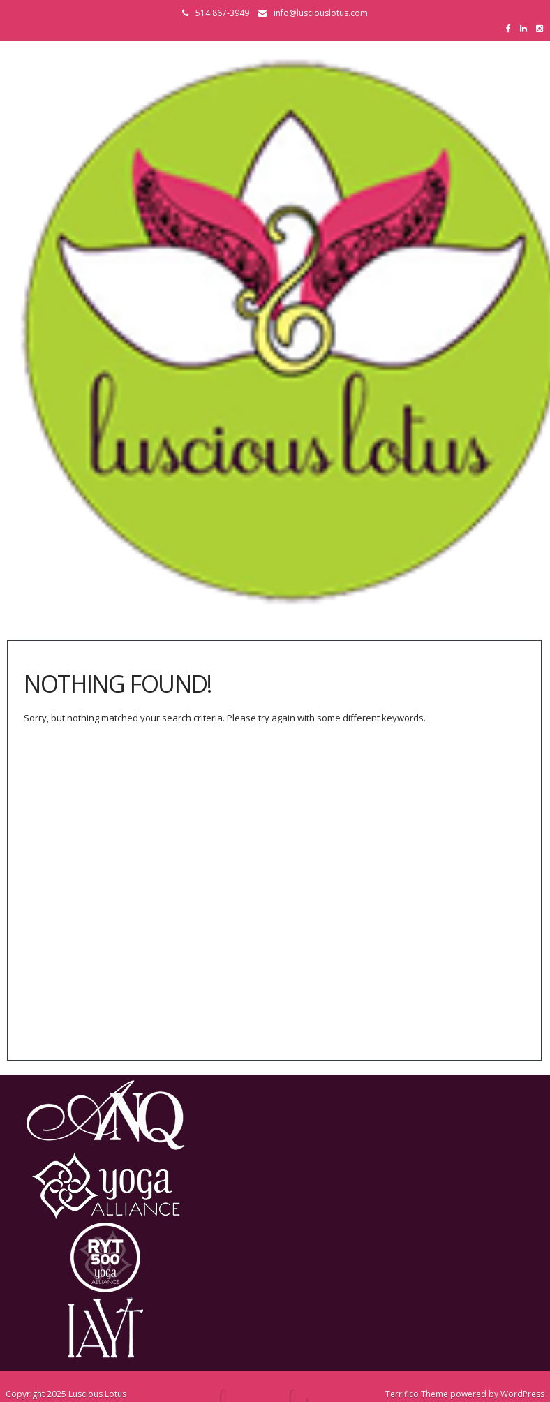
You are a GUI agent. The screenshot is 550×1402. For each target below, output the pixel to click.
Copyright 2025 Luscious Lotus (66, 1394)
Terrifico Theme (416, 1394)
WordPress (522, 1394)
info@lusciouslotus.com (321, 13)
